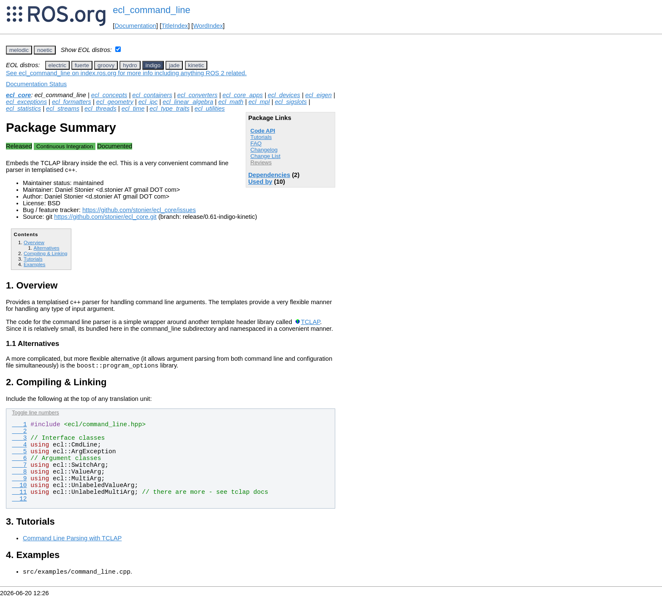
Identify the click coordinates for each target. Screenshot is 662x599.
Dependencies (269, 175)
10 (19, 486)
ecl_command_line (151, 10)
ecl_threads (100, 108)
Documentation (135, 25)
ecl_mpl (259, 101)
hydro (130, 65)
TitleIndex (174, 25)
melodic (19, 50)
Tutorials (261, 137)
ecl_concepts (109, 95)
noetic (44, 50)
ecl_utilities (210, 108)
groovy (106, 65)
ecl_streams (62, 108)
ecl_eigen (318, 95)
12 (19, 500)
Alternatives (46, 247)
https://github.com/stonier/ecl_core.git (105, 216)
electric (57, 65)
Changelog (263, 150)
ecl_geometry (114, 101)
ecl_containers (152, 95)
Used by (260, 181)
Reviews (260, 162)
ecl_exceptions (26, 101)
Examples (34, 264)
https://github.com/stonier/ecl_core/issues (139, 210)
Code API (262, 131)
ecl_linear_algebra (188, 101)
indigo (153, 65)
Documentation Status (36, 84)
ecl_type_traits (169, 108)
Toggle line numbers (35, 414)
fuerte (82, 65)
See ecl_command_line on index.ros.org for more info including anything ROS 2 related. (126, 73)
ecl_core (18, 95)
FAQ (256, 143)
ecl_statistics (23, 108)
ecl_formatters (71, 101)
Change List (265, 156)
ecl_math (230, 101)
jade (174, 65)
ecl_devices (284, 95)
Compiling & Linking (46, 253)
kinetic (196, 65)
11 (19, 493)
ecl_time (133, 108)
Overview (34, 242)
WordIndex (208, 25)
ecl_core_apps (242, 95)
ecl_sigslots (291, 101)
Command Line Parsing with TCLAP (72, 539)
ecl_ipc (148, 101)
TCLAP (310, 322)
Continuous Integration (64, 146)
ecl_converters (197, 95)
